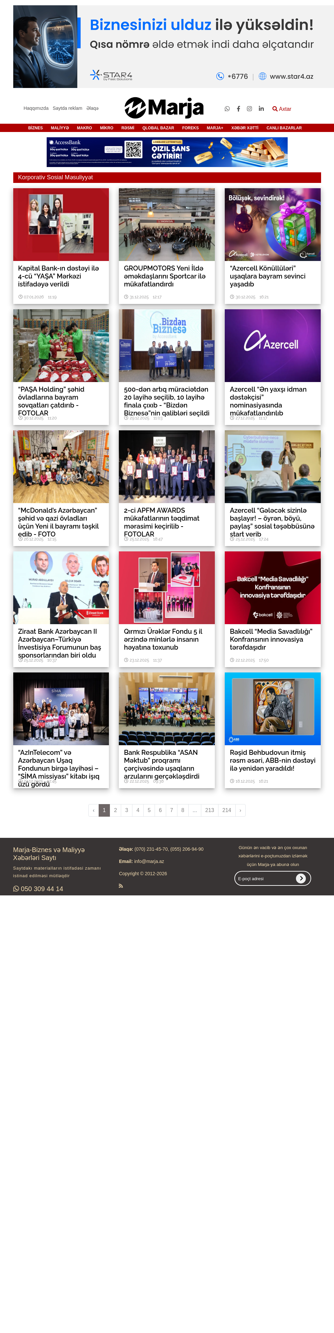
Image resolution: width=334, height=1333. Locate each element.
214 (226, 810)
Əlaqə (92, 108)
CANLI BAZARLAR (284, 128)
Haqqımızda (36, 108)
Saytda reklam (67, 108)
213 (209, 810)
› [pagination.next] (240, 810)
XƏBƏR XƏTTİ (245, 128)
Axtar (281, 109)
